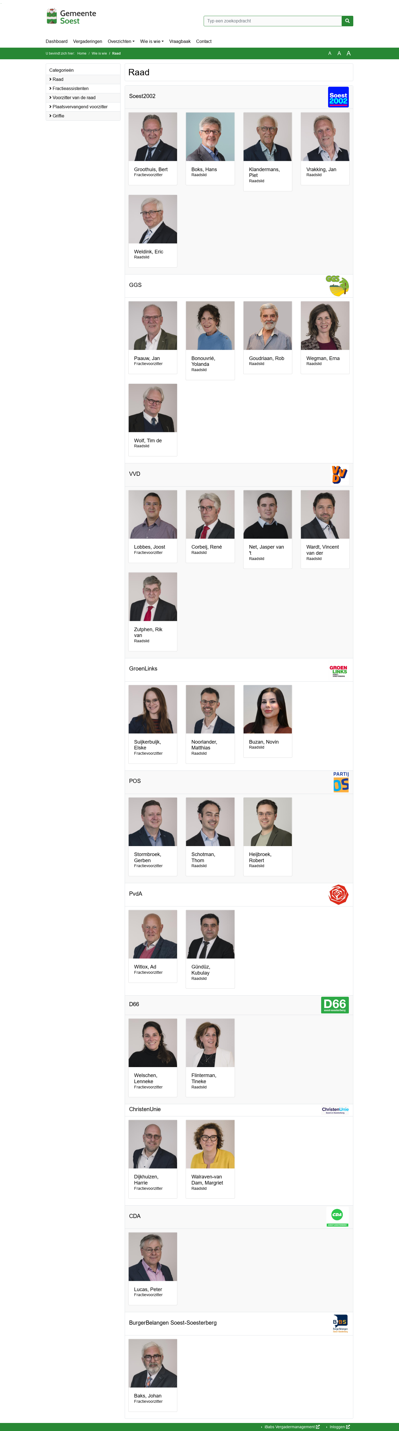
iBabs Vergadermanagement (292, 1427)
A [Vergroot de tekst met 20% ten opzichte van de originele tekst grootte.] (339, 53)
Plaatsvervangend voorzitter (78, 106)
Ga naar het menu (1, 3)
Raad (56, 79)
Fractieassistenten (69, 88)
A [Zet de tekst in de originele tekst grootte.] (329, 53)
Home (81, 53)
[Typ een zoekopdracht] (278, 21)
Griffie (56, 116)
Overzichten (119, 41)
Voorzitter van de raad (72, 97)
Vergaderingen (87, 41)
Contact (203, 41)
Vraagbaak (180, 41)
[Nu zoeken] (347, 21)
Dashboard (57, 41)
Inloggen (339, 1427)
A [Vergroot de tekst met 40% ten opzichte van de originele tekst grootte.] (349, 53)
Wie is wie (150, 41)
